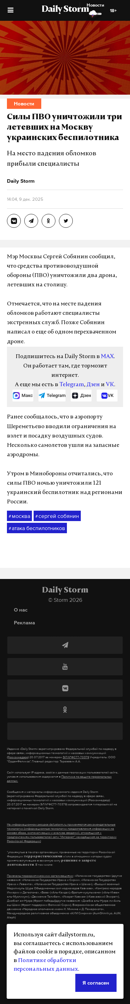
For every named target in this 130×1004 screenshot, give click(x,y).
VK (110, 385)
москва (19, 516)
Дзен (93, 385)
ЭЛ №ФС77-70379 (76, 757)
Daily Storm (65, 10)
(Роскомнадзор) (18, 757)
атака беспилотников (37, 528)
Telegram (71, 385)
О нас (20, 610)
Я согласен (96, 983)
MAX (107, 357)
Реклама (24, 622)
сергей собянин (57, 516)
